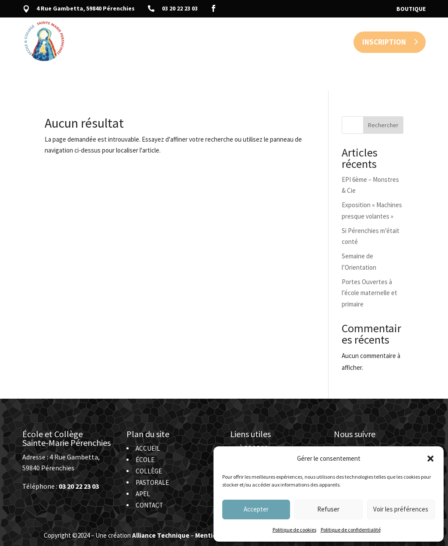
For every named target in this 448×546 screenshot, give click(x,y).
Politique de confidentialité (351, 529)
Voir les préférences (400, 509)
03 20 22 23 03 (180, 8)
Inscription (384, 42)
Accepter (256, 509)
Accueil (120, 42)
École (153, 42)
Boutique (411, 9)
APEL (265, 42)
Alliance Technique (160, 509)
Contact (298, 42)
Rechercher (383, 99)
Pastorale (229, 42)
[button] (430, 458)
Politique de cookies (294, 529)
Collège (187, 42)
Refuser (328, 509)
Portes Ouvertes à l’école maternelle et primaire (369, 267)
